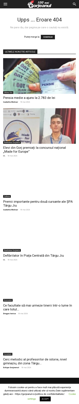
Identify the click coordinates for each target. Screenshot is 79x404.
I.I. (4, 156)
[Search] (74, 4)
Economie (8, 300)
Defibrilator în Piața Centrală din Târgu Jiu (33, 255)
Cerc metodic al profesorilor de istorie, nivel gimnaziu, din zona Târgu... (35, 361)
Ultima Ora (8, 92)
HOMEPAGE (48, 37)
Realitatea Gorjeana (12, 142)
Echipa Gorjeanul (11, 367)
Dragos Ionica (9, 313)
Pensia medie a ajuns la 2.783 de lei (29, 98)
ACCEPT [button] (45, 399)
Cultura (7, 196)
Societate (7, 354)
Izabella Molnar (10, 102)
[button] (5, 4)
